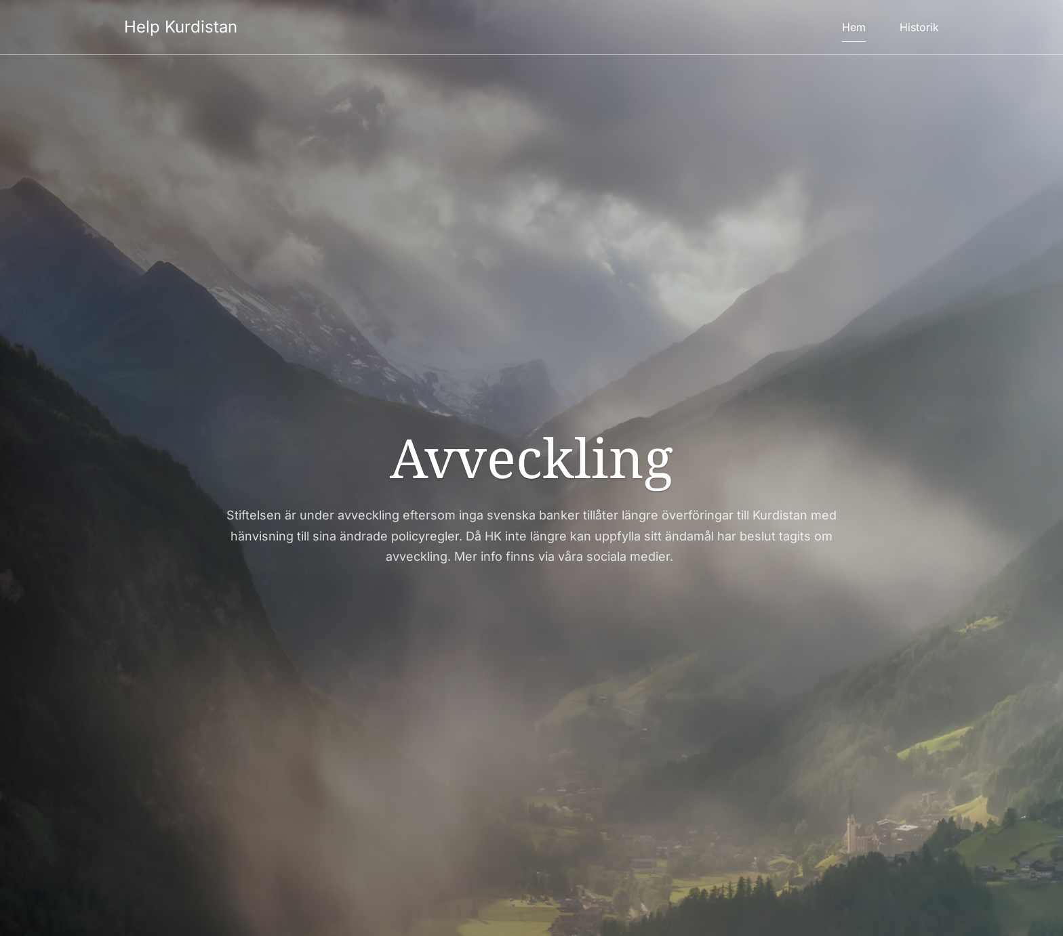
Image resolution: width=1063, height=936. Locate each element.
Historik (919, 27)
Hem (854, 27)
